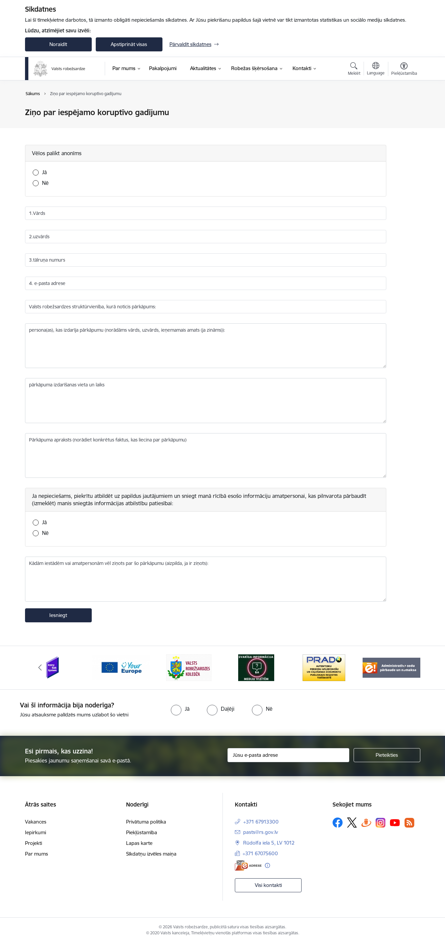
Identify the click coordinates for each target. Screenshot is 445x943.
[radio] (180, 709)
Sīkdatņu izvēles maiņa (151, 854)
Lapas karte (139, 843)
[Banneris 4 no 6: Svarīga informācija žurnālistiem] (256, 667)
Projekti (33, 843)
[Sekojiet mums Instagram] (381, 823)
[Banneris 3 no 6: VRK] (188, 667)
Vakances (35, 822)
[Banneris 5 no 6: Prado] (324, 667)
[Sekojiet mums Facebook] (338, 823)
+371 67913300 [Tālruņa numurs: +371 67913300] (261, 822)
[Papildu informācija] (267, 865)
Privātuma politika (146, 822)
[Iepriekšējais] (40, 668)
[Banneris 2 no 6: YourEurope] (121, 667)
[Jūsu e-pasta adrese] (288, 755)
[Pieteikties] (387, 755)
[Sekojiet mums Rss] (409, 823)
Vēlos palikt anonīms (56, 153)
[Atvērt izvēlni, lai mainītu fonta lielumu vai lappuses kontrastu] (404, 70)
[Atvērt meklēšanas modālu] (354, 70)
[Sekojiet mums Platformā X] (352, 823)
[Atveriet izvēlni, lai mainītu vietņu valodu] (376, 69)
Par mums (36, 854)
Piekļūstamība (141, 832)
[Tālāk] (405, 668)
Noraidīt (58, 44)
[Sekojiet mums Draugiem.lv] (366, 822)
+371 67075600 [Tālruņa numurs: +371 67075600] (260, 853)
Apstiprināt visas (129, 44)
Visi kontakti (268, 885)
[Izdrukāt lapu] (404, 109)
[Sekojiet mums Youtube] (395, 822)
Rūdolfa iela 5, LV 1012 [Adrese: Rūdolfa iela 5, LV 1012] (269, 843)
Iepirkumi (35, 832)
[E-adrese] (248, 865)
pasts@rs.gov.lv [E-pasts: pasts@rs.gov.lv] (260, 832)
